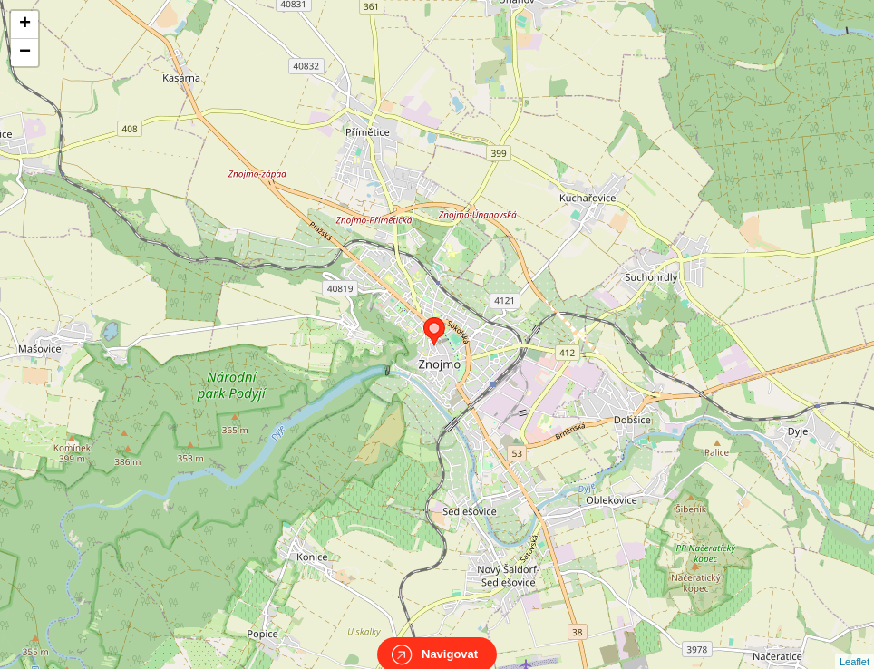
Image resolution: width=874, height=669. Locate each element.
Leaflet (854, 645)
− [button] (25, 52)
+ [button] (25, 24)
